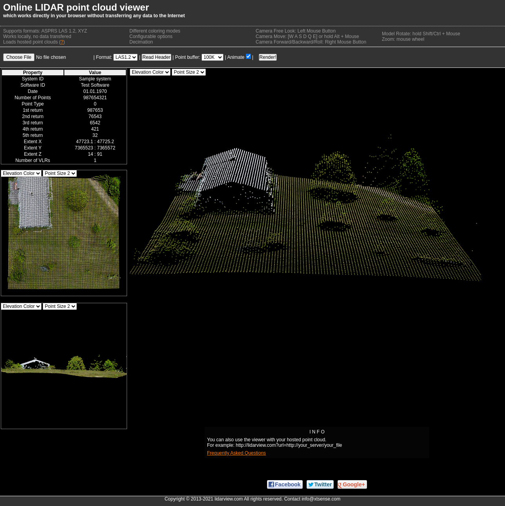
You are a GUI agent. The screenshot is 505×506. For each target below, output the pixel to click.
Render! (268, 57)
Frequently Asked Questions (236, 453)
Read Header (156, 57)
